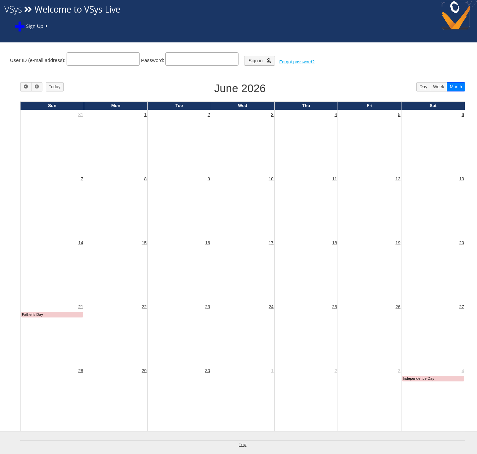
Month (456, 86)
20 (461, 242)
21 (80, 306)
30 (207, 370)
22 (144, 306)
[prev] (25, 86)
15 (144, 242)
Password (152, 60)
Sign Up (29, 26)
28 (80, 370)
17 (271, 242)
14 (80, 242)
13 (461, 178)
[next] (36, 86)
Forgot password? (297, 61)
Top (242, 444)
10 (271, 178)
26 (398, 306)
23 (207, 306)
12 (398, 178)
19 (398, 242)
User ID (18, 60)
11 (334, 178)
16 (207, 242)
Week (438, 86)
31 (80, 114)
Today (55, 86)
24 (271, 306)
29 (144, 370)
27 (461, 306)
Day (423, 86)
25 (334, 306)
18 (334, 242)
